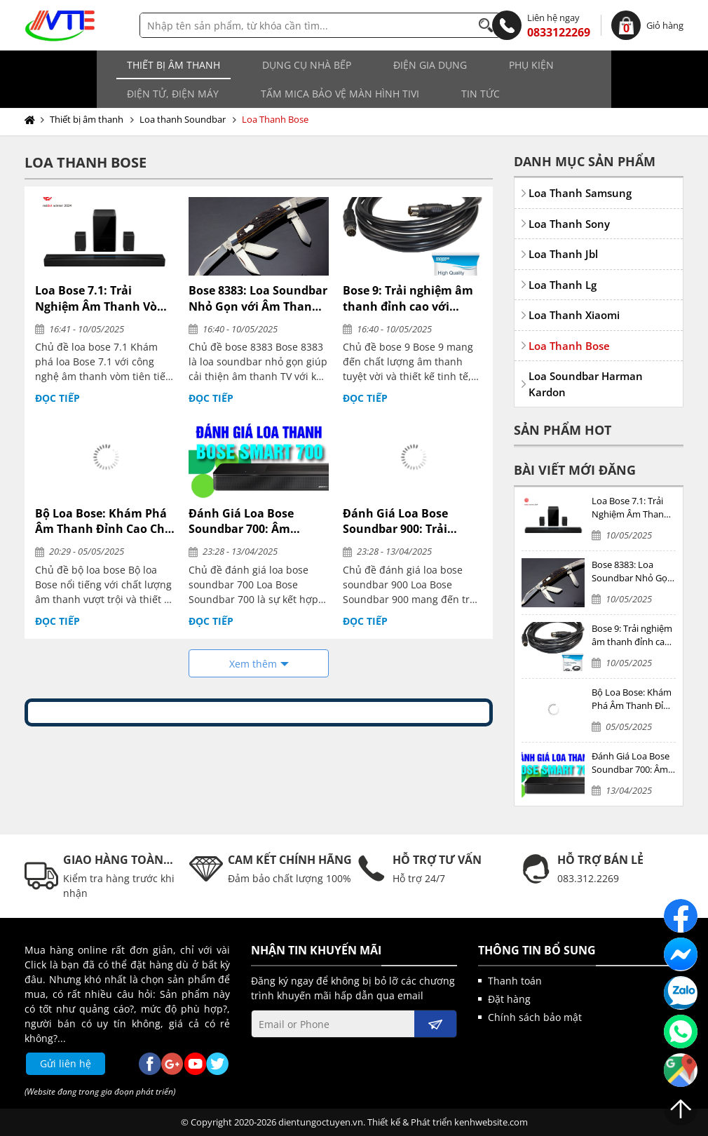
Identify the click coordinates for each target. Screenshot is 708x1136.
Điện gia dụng (349, 65)
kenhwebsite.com (491, 1122)
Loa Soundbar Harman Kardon (586, 384)
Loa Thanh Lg (563, 285)
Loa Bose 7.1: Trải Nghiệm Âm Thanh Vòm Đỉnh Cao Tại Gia (101, 298)
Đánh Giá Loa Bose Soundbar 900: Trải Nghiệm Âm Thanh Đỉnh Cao (410, 521)
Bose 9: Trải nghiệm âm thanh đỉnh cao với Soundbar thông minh (408, 298)
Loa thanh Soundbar (182, 119)
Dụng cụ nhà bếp (225, 65)
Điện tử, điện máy (560, 65)
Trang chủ (33, 120)
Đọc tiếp (57, 398)
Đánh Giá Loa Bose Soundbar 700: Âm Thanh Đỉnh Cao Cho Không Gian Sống (246, 521)
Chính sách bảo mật (535, 1017)
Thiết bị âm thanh (92, 65)
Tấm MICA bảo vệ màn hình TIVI (125, 93)
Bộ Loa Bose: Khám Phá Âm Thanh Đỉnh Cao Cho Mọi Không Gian (103, 521)
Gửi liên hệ (65, 1063)
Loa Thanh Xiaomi (574, 315)
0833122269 (541, 25)
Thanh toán (515, 980)
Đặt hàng (509, 999)
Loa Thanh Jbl (563, 254)
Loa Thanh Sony (569, 224)
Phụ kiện (450, 65)
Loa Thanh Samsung (580, 193)
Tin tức (265, 93)
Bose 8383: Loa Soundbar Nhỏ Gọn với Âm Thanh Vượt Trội (258, 298)
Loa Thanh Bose (275, 119)
